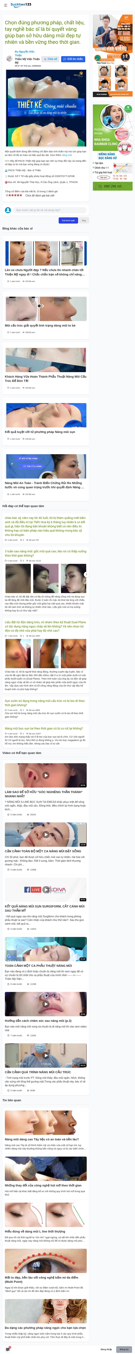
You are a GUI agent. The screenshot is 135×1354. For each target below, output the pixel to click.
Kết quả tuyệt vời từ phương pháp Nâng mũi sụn (40, 432)
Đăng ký (124, 1349)
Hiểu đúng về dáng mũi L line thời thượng (35, 1231)
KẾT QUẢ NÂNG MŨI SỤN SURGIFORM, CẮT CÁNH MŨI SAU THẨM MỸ (45, 908)
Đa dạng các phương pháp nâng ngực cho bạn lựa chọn (45, 1328)
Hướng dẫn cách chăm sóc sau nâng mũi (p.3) (38, 1020)
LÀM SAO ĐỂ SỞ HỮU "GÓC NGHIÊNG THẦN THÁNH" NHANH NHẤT (44, 794)
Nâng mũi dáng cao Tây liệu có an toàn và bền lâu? (42, 1139)
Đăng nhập (106, 1349)
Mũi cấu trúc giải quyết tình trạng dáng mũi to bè (40, 325)
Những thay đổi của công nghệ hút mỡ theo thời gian (43, 1185)
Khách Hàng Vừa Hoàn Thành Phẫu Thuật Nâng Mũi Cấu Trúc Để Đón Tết (45, 379)
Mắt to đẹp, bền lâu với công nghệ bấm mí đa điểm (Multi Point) (41, 1279)
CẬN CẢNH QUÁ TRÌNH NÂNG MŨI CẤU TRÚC (38, 1072)
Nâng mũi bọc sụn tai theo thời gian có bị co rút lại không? (44, 728)
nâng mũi (66, 155)
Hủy (84, 220)
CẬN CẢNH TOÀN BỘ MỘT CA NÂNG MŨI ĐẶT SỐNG (43, 851)
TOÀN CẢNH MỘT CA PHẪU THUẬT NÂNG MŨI (38, 965)
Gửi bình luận (68, 220)
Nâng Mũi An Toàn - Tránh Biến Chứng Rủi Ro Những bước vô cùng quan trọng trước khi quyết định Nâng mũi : (46, 485)
